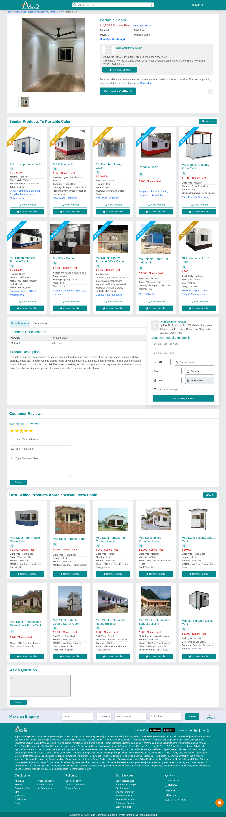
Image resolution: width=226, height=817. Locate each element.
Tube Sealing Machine (151, 736)
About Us (19, 780)
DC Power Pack (174, 745)
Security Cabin (33, 742)
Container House (127, 745)
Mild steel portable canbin (26, 163)
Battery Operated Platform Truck (170, 765)
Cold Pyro (38, 768)
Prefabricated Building (39, 745)
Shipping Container (108, 745)
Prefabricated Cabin (187, 742)
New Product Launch (126, 798)
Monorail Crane (80, 752)
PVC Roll (71, 755)
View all (210, 494)
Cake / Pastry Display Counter (179, 752)
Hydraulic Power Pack (25, 749)
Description (41, 322)
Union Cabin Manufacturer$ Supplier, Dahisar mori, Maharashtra (25, 194)
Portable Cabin (148, 166)
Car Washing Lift (40, 762)
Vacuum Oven (144, 745)
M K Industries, (147, 293)
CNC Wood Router (47, 749)
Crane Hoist (65, 752)
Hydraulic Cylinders (193, 745)
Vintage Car (148, 765)
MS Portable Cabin (54, 11)
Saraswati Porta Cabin (129, 47)
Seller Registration (124, 780)
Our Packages (122, 787)
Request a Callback (118, 90)
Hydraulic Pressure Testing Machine (146, 752)
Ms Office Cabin (63, 257)
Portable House (48, 742)
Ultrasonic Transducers (36, 758)
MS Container (169, 742)
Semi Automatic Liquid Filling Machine (136, 758)
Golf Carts (135, 765)
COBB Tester (95, 752)
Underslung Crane (34, 752)
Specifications (20, 322)
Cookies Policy (73, 780)
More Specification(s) (112, 38)
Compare (210, 716)
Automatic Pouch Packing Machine (99, 758)
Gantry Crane (51, 752)
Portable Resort (112, 742)
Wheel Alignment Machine (76, 762)
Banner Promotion (124, 791)
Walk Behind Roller (113, 736)
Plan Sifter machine (132, 755)
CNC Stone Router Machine (93, 749)
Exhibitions (20, 798)
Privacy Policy (72, 787)
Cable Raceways (168, 755)
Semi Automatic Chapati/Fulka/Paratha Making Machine (118, 762)
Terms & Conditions (75, 784)
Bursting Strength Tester (115, 752)
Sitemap (19, 784)
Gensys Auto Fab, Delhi (109, 294)
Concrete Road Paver (80, 768)
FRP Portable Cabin (151, 742)
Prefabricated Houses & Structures (29, 11)
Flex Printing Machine (67, 749)
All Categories (44, 787)
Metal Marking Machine (34, 755)
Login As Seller (123, 806)
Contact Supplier (120, 69)
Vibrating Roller (132, 736)
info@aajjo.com (173, 789)
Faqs (17, 802)
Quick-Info (20, 795)
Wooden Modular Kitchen (178, 758)
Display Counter (95, 739)
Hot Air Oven (159, 745)
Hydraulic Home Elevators (117, 739)
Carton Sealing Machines (74, 739)
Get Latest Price (141, 25)
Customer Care (23, 787)
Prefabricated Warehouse (63, 745)
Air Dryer (160, 758)
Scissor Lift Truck (179, 739)
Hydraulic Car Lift (161, 739)
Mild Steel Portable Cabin (69, 538)
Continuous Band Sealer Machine (65, 758)
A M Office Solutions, (107, 197)
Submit (18, 481)
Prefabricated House (87, 745)
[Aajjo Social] (191, 729)
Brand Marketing (123, 795)
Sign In (197, 4)
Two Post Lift (56, 762)
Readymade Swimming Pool (64, 765)
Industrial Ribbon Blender (176, 736)
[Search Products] (73, 4)
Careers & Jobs (45, 784)
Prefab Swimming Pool (157, 762)
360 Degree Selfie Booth (56, 768)
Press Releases (45, 780)
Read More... (147, 82)
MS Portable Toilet (94, 742)
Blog (17, 791)
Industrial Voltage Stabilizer (148, 749)
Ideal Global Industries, (65, 197)
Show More (208, 121)
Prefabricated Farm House (70, 742)
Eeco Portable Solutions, (195, 197)
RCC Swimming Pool (39, 765)
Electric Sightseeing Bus (117, 765)
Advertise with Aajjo (125, 784)
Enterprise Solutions (125, 802)
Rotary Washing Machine (121, 749)
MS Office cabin (63, 163)
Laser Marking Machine (48, 736)
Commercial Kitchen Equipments (105, 755)
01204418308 (172, 780)
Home (9, 11)
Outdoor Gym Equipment (92, 765)
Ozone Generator (23, 768)
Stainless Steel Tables (25, 739)
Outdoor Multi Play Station (90, 736)
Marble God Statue (56, 755)
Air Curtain (83, 755)
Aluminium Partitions (200, 736)
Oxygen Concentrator (198, 765)
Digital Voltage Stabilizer (174, 749)
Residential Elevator (141, 739)
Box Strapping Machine (49, 739)
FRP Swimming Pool (180, 762)
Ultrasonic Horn (151, 755)
